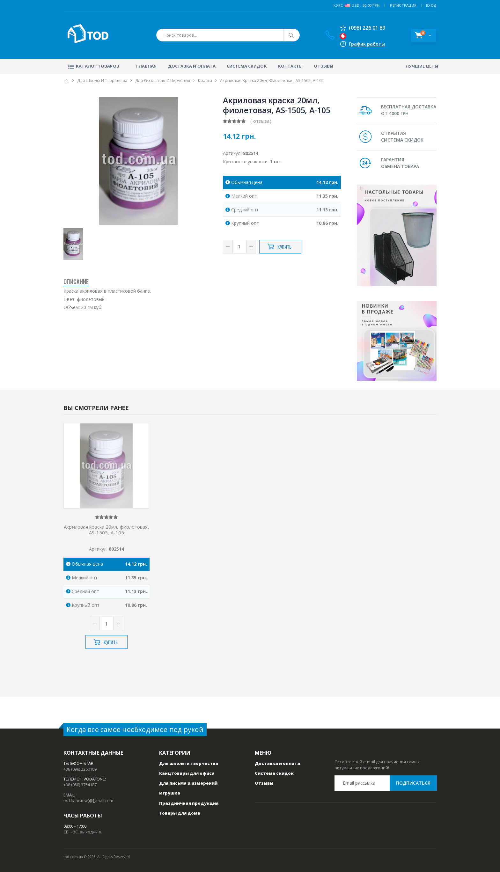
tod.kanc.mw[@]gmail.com (88, 800)
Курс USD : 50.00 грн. (357, 5)
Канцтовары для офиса (187, 773)
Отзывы (323, 66)
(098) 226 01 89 (362, 27)
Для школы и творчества (102, 80)
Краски (205, 80)
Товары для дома (179, 813)
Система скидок (247, 66)
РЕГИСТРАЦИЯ (403, 5)
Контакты (290, 66)
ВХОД (431, 5)
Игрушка (169, 793)
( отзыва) (260, 121)
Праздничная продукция (188, 803)
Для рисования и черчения (162, 80)
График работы (367, 44)
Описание (76, 281)
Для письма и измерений (188, 783)
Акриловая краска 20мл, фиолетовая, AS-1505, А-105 (106, 530)
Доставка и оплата (192, 66)
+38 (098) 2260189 (80, 769)
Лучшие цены (422, 66)
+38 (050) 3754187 (80, 785)
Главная (146, 66)
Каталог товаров (93, 66)
